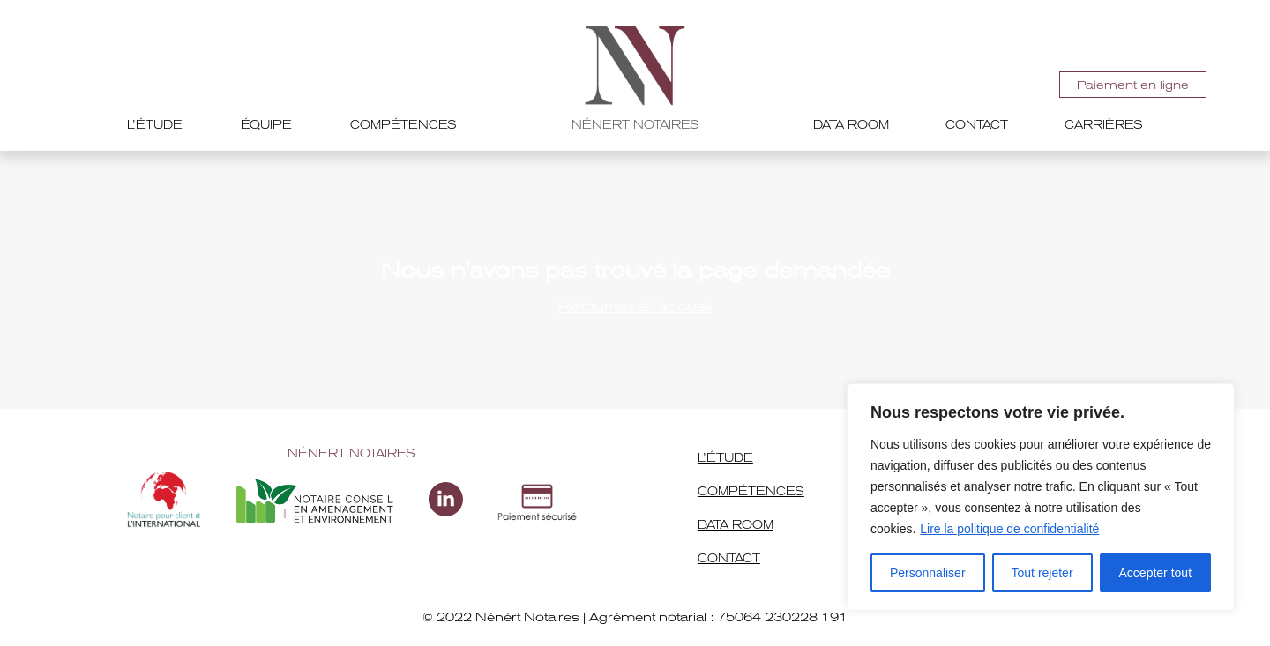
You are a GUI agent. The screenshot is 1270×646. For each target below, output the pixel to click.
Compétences (403, 124)
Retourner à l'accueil (635, 306)
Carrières (1104, 124)
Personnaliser (928, 573)
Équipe (266, 124)
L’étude (155, 124)
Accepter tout (1155, 573)
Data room (851, 124)
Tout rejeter (1042, 573)
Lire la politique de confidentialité (1009, 529)
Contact (976, 124)
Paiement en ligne (1133, 85)
